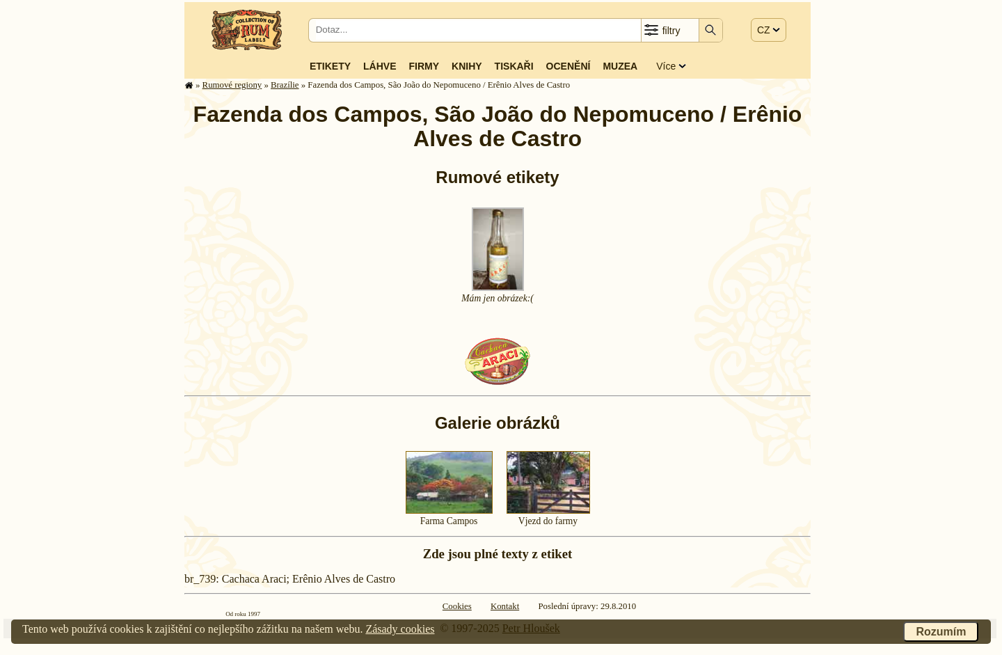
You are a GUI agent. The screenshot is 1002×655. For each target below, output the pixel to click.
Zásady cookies (399, 629)
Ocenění (568, 66)
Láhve (379, 66)
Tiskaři (514, 66)
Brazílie (285, 85)
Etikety (330, 66)
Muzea (620, 66)
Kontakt (505, 606)
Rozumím (941, 632)
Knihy (467, 66)
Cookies (457, 606)
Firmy (423, 66)
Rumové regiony (232, 85)
